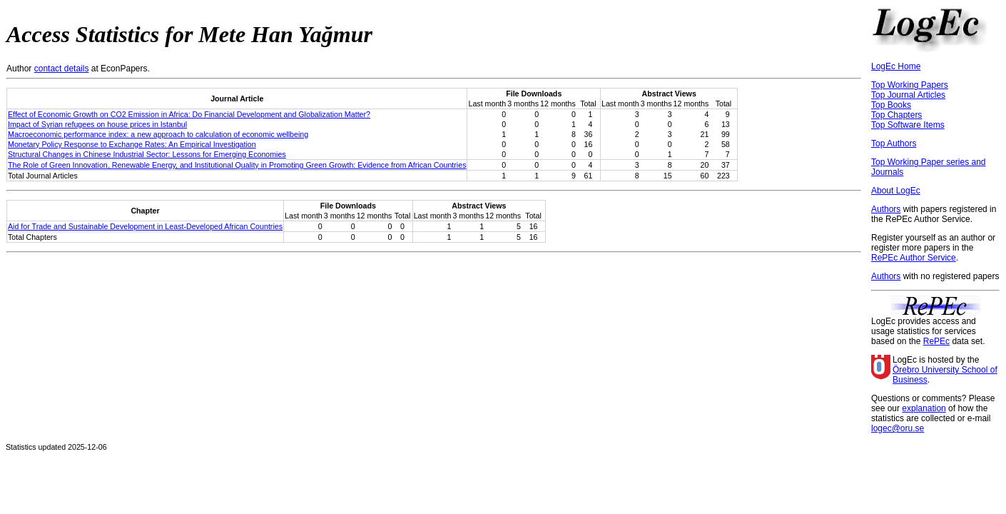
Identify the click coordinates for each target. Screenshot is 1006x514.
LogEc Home (895, 66)
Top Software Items (908, 125)
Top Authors (893, 143)
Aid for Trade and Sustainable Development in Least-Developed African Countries (145, 226)
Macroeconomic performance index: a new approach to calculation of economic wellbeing (158, 134)
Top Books (891, 105)
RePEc (936, 341)
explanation (923, 408)
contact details (61, 69)
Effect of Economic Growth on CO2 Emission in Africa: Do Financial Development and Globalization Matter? (189, 114)
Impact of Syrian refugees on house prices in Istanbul (97, 124)
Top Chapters (896, 115)
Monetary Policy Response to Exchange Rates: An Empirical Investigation (132, 144)
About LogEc (895, 191)
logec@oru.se (897, 428)
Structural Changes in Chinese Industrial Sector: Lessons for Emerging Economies (147, 154)
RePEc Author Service (913, 258)
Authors (885, 209)
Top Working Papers (909, 85)
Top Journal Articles (908, 95)
